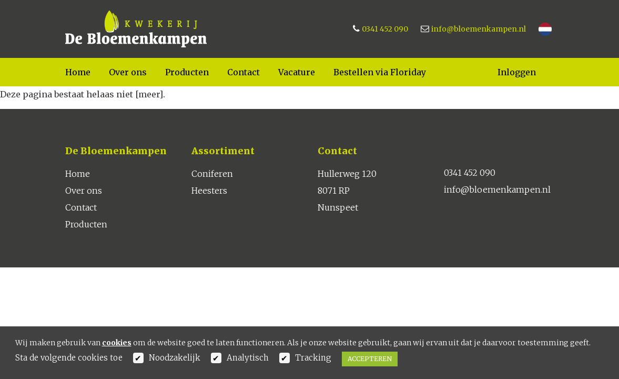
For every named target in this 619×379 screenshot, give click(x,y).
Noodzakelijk (174, 358)
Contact (243, 72)
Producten (187, 72)
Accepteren (370, 359)
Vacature (296, 72)
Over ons (128, 72)
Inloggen (517, 72)
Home (77, 72)
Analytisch (248, 358)
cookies (116, 342)
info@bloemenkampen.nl (478, 29)
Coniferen (212, 173)
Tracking (313, 358)
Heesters (209, 190)
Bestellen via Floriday (379, 72)
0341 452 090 (385, 29)
